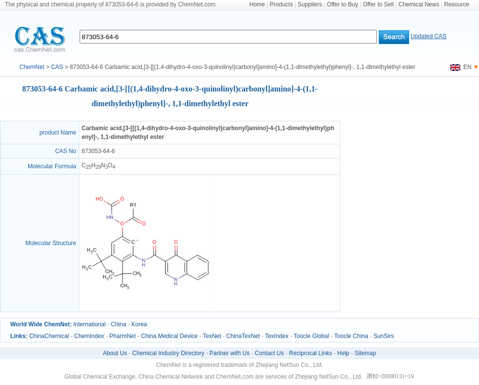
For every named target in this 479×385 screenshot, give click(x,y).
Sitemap (365, 353)
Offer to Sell (378, 4)
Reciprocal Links (310, 353)
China (118, 324)
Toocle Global (311, 336)
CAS (57, 67)
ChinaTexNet (243, 336)
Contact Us (269, 353)
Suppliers (310, 4)
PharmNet (122, 336)
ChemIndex (89, 336)
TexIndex (276, 336)
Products (281, 4)
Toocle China (351, 336)
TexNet (212, 336)
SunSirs (383, 336)
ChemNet (32, 67)
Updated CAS (428, 36)
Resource (456, 4)
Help (343, 353)
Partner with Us (230, 353)
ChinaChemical (49, 336)
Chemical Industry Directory (168, 353)
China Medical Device (169, 336)
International (89, 324)
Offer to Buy (342, 4)
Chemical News (418, 4)
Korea (139, 324)
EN (461, 67)
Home (257, 4)
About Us (115, 353)
